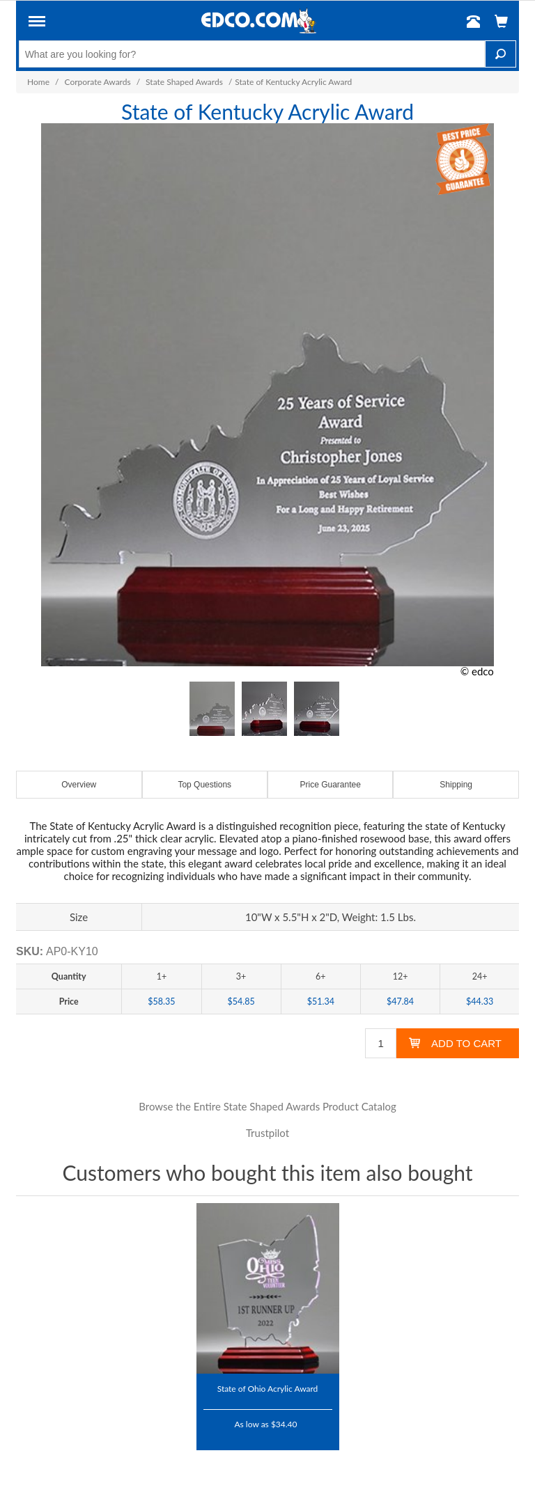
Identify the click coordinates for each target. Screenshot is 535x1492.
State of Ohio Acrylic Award (267, 1388)
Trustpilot (267, 1132)
